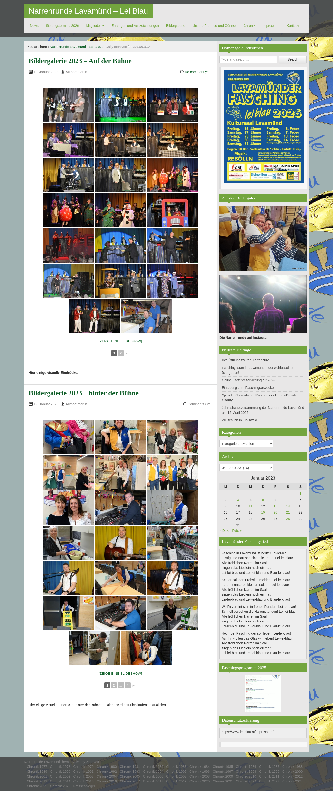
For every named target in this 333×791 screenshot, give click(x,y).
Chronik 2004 (107, 776)
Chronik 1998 (246, 771)
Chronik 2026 (60, 786)
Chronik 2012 (292, 776)
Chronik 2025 (37, 786)
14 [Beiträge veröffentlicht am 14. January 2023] (288, 506)
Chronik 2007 (176, 776)
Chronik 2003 (83, 776)
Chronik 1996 (199, 771)
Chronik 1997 (223, 771)
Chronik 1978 (60, 767)
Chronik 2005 (130, 776)
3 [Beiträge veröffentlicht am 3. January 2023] (238, 500)
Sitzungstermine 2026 (62, 26)
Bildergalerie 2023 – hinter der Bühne (84, 393)
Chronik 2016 (107, 781)
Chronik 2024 (292, 781)
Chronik (249, 26)
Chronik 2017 (130, 781)
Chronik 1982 (153, 767)
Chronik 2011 (269, 776)
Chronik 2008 (199, 776)
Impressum (271, 26)
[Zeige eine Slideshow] (120, 341)
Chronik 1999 (269, 771)
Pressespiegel (84, 786)
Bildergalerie (175, 26)
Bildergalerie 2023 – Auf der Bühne (80, 61)
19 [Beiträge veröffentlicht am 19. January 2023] (263, 512)
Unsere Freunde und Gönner (214, 26)
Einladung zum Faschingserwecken (248, 388)
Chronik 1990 (60, 771)
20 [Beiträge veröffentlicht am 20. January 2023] (275, 512)
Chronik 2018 (153, 781)
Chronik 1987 (269, 767)
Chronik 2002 (60, 776)
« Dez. (224, 531)
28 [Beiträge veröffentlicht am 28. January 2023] (288, 519)
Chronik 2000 (292, 771)
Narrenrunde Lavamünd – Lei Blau (88, 11)
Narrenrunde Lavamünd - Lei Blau (75, 47)
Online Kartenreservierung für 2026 (248, 380)
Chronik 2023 (269, 781)
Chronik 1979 (83, 767)
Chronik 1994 (153, 771)
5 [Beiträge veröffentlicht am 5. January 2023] (263, 500)
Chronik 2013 (37, 781)
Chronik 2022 (246, 781)
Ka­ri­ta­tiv (293, 26)
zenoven (92, 762)
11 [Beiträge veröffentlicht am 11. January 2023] (251, 506)
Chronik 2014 (60, 781)
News (34, 26)
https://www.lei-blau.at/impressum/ (247, 732)
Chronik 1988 (292, 767)
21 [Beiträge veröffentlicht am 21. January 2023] (288, 512)
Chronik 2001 (37, 776)
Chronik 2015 (83, 781)
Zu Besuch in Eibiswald (239, 420)
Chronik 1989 (37, 771)
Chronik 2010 (246, 776)
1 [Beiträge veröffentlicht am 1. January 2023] (301, 493)
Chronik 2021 (223, 781)
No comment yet (197, 72)
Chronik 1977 (37, 767)
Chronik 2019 (176, 781)
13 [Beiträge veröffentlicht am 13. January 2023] (275, 506)
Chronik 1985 (223, 767)
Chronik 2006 (153, 776)
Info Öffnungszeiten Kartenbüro (245, 360)
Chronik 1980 (107, 767)
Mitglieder (93, 26)
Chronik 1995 (176, 771)
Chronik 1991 (83, 771)
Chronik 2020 (199, 781)
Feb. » (237, 531)
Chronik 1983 (176, 767)
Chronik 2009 (223, 776)
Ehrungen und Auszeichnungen (135, 26)
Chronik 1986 (246, 767)
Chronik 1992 (107, 771)
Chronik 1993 (130, 771)
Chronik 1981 (130, 767)
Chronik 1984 (199, 767)
